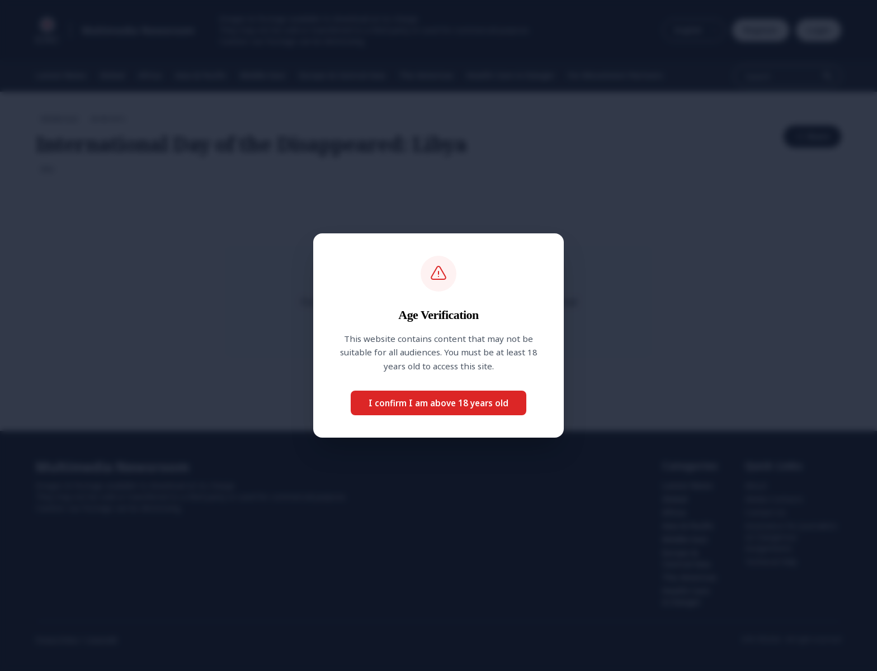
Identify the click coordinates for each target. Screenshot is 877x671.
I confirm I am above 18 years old (438, 403)
